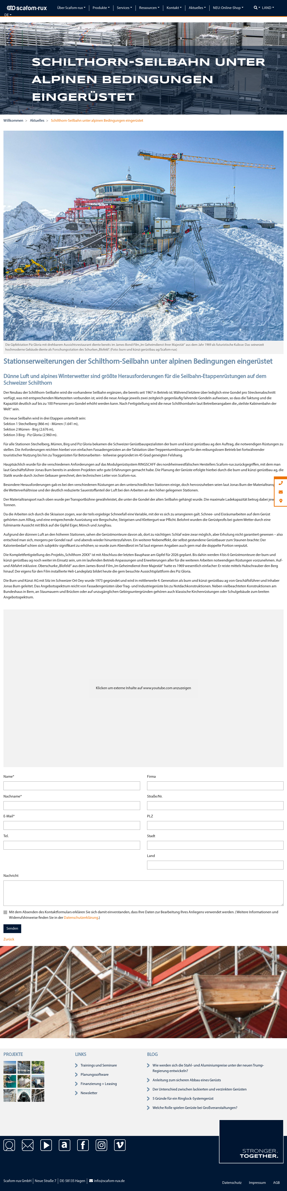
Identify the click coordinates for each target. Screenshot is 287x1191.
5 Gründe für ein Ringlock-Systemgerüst (183, 1099)
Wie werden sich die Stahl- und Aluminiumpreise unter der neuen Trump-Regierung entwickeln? (208, 1068)
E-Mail (9, 816)
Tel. (6, 836)
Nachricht (10, 876)
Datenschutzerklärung (80, 918)
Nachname (12, 796)
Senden (12, 929)
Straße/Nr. (154, 796)
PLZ (150, 816)
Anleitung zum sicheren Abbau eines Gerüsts (187, 1080)
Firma (151, 777)
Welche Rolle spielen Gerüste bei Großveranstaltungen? (195, 1108)
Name (8, 776)
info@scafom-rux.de (107, 1181)
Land (266, 8)
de (6, 15)
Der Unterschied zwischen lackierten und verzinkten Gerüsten (200, 1089)
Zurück (8, 939)
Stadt (151, 836)
